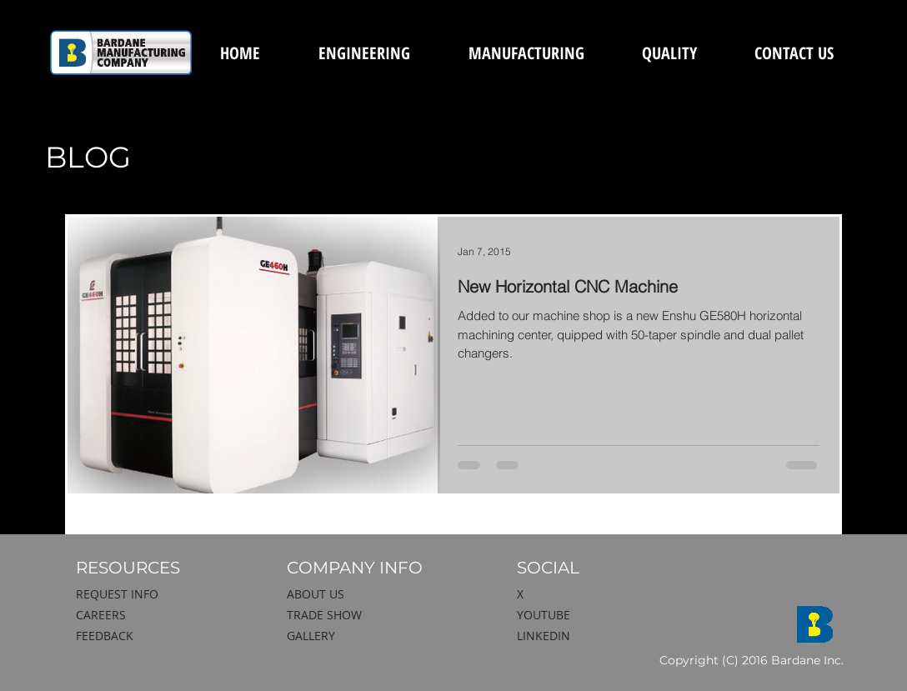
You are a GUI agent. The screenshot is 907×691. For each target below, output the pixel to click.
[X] (596, 594)
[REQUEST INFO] (163, 594)
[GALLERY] (374, 636)
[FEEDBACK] (163, 636)
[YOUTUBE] (604, 615)
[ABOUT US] (374, 594)
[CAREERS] (163, 614)
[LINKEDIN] (604, 636)
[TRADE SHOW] (374, 615)
